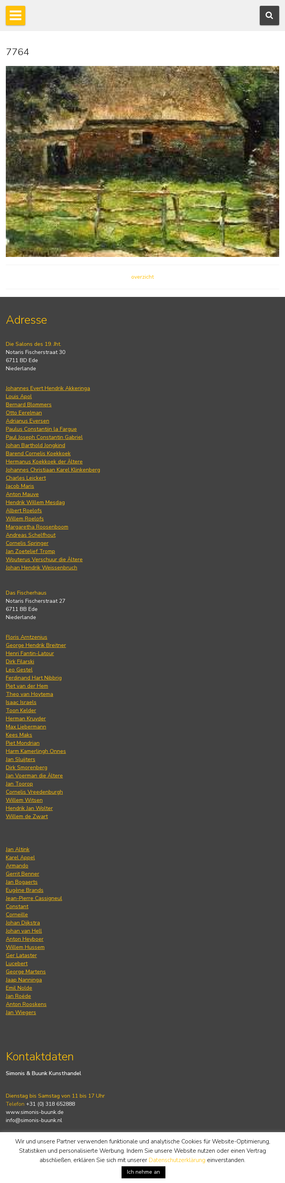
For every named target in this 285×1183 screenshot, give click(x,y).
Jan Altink (18, 849)
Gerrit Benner (22, 874)
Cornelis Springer (27, 543)
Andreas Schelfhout (31, 535)
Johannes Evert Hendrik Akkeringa (48, 388)
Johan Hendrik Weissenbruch (41, 567)
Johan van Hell (24, 931)
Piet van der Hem (27, 686)
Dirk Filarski (20, 661)
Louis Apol (19, 396)
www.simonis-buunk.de (35, 1112)
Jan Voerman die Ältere (34, 775)
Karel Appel (20, 857)
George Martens (26, 971)
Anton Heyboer (24, 939)
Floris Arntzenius (26, 637)
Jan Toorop (19, 784)
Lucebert (17, 963)
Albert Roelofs (24, 510)
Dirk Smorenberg (26, 767)
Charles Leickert (26, 478)
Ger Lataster (21, 955)
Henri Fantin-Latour (30, 653)
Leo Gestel (19, 669)
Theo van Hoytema (29, 694)
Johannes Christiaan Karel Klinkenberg (53, 470)
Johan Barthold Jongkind (35, 445)
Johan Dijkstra (23, 922)
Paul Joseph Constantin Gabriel (44, 437)
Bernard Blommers (29, 404)
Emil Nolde (19, 988)
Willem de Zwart (27, 816)
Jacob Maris (20, 486)
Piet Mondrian (23, 743)
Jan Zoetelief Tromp (30, 551)
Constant (17, 906)
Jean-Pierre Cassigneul (34, 898)
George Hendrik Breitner (36, 645)
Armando (17, 865)
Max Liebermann (26, 726)
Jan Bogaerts (22, 882)
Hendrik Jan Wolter (29, 808)
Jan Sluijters (20, 759)
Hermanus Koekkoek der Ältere (44, 461)
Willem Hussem (25, 947)
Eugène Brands (24, 890)
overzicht (142, 277)
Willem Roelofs (25, 518)
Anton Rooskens (26, 1004)
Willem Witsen (24, 800)
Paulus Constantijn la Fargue (41, 429)
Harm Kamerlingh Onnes (36, 751)
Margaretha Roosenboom (37, 527)
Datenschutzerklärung (177, 1160)
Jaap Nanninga (24, 980)
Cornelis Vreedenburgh (34, 792)
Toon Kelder (21, 710)
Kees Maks (19, 735)
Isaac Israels (21, 702)
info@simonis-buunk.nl (34, 1120)
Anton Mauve (22, 494)
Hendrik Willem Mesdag (35, 502)
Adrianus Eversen (27, 421)
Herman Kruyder (26, 718)
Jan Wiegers (21, 1012)
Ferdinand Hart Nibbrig (34, 678)
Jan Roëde (18, 996)
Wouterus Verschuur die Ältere (44, 559)
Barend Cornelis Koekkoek (38, 453)
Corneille (17, 914)
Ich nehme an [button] (143, 1172)
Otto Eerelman (24, 412)
